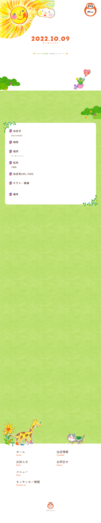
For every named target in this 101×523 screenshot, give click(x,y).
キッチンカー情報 (33, 483)
